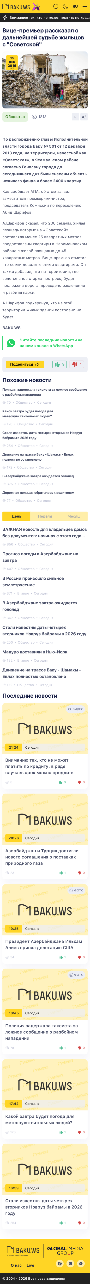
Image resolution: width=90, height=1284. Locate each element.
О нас (16, 1265)
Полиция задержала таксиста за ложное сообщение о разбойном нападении (41, 1032)
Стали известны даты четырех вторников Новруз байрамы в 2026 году (44, 1207)
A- (75, 117)
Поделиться (25, 364)
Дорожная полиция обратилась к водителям (38, 493)
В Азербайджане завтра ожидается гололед (38, 476)
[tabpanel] (45, 607)
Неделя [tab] (45, 516)
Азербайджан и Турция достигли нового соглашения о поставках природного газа (41, 857)
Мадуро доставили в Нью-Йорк (34, 651)
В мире (23, 593)
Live (30, 1265)
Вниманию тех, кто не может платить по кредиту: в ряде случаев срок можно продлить (39, 766)
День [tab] (16, 516)
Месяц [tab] (73, 516)
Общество (15, 116)
